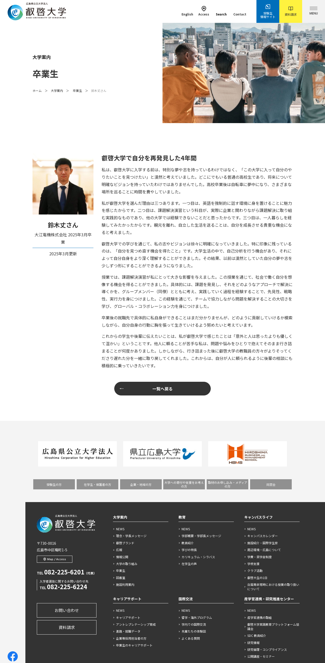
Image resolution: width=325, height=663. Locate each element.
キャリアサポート (127, 538)
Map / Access (54, 499)
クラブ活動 (255, 511)
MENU (313, 11)
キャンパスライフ (258, 457)
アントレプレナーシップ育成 (136, 565)
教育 (182, 457)
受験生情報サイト (267, 11)
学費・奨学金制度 (259, 497)
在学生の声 (189, 504)
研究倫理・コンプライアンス (267, 590)
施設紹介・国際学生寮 (262, 483)
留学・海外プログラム (197, 558)
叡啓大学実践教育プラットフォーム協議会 (273, 567)
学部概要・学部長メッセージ (201, 476)
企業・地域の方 (141, 425)
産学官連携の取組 (259, 558)
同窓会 (270, 425)
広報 (119, 490)
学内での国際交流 (194, 565)
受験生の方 (54, 425)
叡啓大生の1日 (257, 518)
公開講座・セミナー (261, 597)
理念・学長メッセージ (131, 476)
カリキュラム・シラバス (198, 497)
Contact (239, 11)
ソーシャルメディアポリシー (201, 636)
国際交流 (185, 538)
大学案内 (57, 60)
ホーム (37, 60)
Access (203, 11)
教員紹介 (188, 483)
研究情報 (253, 583)
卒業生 (77, 60)
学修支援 (253, 504)
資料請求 (291, 12)
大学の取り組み (126, 504)
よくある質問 (191, 579)
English (187, 11)
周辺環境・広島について (264, 490)
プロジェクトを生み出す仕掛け (139, 619)
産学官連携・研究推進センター (269, 538)
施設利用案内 (125, 525)
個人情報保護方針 (159, 636)
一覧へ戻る (162, 329)
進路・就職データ (128, 572)
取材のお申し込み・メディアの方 (227, 425)
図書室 (120, 518)
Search (221, 11)
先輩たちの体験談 (194, 572)
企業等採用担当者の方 (131, 579)
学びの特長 (189, 490)
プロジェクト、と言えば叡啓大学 (139, 606)
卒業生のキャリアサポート (134, 586)
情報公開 (122, 497)
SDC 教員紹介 (256, 576)
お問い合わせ (67, 551)
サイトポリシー (126, 636)
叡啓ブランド (125, 483)
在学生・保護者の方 (97, 425)
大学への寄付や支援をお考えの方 (184, 425)
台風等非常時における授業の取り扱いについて (273, 527)
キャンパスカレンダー (262, 476)
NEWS (120, 469)
